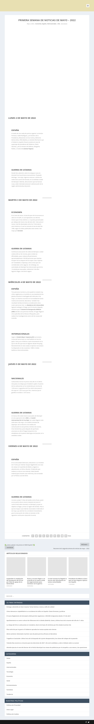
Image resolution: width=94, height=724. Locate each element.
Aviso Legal (10, 709)
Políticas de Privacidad (13, 705)
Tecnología (10, 672)
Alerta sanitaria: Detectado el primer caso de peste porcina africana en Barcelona (32, 634)
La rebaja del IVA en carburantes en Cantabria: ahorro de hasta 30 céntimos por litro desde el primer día (39, 625)
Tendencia (10, 694)
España (44, 24)
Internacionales (51, 24)
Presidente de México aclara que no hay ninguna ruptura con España (78, 580)
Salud (8, 681)
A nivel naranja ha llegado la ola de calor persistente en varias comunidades (57, 580)
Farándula (10, 690)
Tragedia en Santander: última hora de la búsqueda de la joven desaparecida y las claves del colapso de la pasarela (42, 638)
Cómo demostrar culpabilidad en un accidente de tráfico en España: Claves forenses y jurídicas (36, 611)
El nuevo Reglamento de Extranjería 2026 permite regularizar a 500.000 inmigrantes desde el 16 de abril (38, 616)
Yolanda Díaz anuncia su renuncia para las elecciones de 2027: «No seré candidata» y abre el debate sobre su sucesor (43, 643)
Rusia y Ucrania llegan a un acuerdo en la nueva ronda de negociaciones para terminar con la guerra (36, 581)
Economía (38, 24)
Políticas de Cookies (13, 714)
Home (8, 658)
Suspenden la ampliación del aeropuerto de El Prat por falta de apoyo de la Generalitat (15, 581)
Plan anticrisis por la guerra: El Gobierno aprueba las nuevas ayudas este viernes (31, 629)
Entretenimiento (12, 685)
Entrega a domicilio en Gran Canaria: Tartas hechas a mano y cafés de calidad (30, 607)
